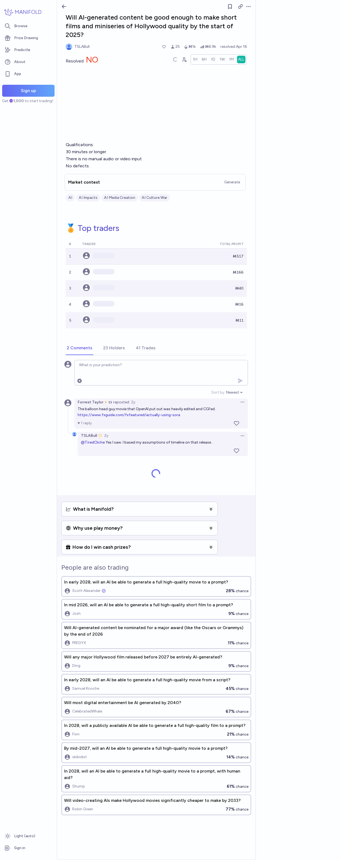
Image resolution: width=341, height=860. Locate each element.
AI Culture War (154, 197)
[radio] (195, 59)
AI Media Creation (119, 197)
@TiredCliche (93, 442)
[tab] (79, 348)
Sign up (28, 90)
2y (133, 402)
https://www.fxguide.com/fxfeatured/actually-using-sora (129, 415)
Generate (232, 182)
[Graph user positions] (184, 59)
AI (70, 197)
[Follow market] (230, 6)
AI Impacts (88, 197)
